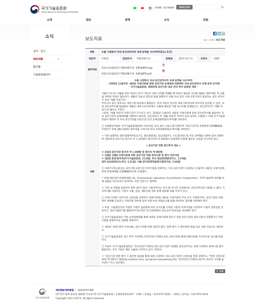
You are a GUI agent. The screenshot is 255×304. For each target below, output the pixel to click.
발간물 (36, 66)
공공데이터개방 (86, 290)
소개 (49, 20)
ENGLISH (184, 7)
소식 (166, 20)
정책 (127, 20)
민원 (205, 20)
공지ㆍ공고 (39, 51)
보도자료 (38, 59)
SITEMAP (168, 7)
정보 (88, 20)
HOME (158, 7)
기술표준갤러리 (41, 74)
